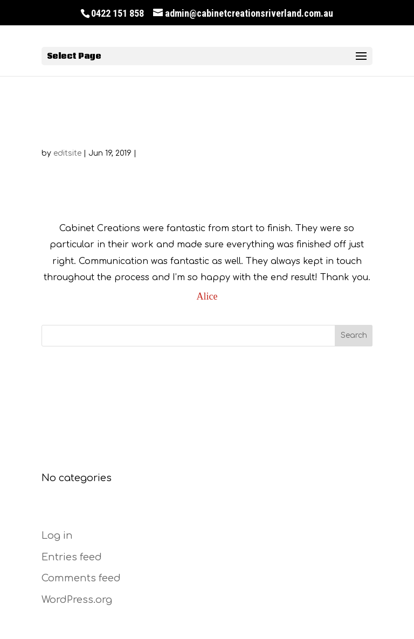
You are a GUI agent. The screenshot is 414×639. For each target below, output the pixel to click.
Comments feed (81, 578)
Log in (57, 535)
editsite (67, 153)
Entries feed (72, 557)
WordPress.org (77, 599)
